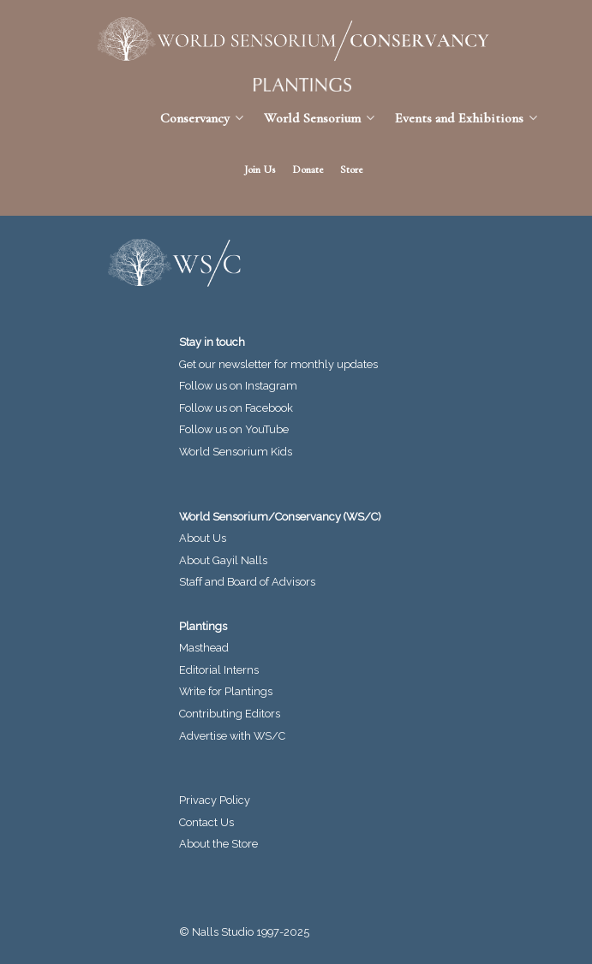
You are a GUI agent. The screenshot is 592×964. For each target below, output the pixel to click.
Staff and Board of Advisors (247, 581)
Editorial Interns (219, 669)
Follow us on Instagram (238, 385)
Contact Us (206, 822)
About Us (202, 538)
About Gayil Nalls (223, 560)
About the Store (218, 843)
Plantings (203, 626)
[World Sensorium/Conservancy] (287, 38)
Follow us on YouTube (234, 429)
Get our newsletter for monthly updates (278, 364)
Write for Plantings (225, 691)
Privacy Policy (214, 800)
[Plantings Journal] (296, 85)
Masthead (204, 647)
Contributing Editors (229, 713)
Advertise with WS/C (232, 735)
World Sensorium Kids (235, 451)
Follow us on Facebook (236, 408)
